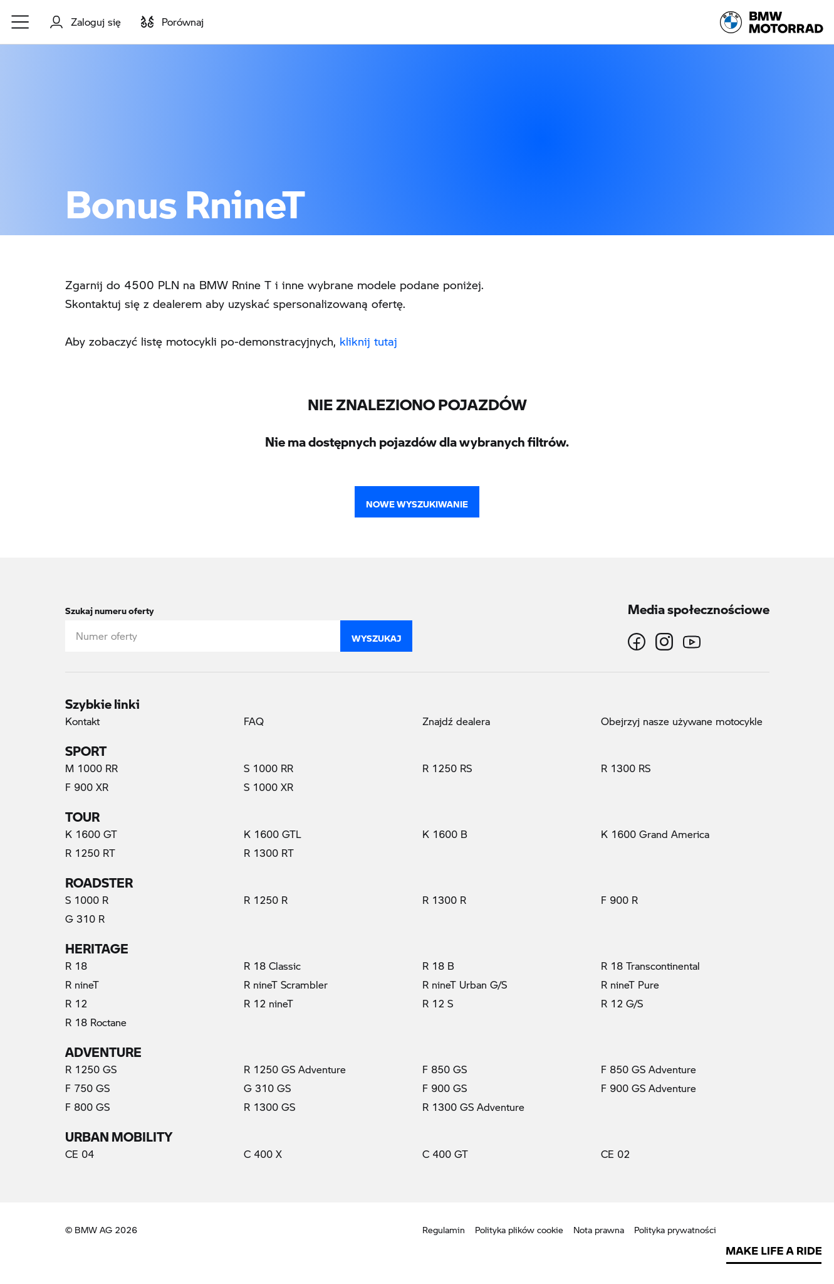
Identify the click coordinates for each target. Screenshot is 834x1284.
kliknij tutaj (368, 341)
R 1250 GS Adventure (295, 1069)
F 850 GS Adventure (648, 1069)
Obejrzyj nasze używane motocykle (682, 721)
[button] (20, 22)
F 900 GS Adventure (648, 1088)
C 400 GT (445, 1154)
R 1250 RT (90, 853)
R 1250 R (266, 900)
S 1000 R (86, 900)
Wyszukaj (376, 635)
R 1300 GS (269, 1107)
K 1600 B (444, 834)
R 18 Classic (272, 965)
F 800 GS (87, 1107)
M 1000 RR (91, 768)
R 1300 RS (625, 768)
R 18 (76, 965)
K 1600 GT (91, 834)
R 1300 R (444, 900)
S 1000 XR (268, 787)
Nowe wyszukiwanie (417, 501)
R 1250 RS (447, 768)
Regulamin (443, 1229)
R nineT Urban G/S (464, 984)
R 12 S (437, 1003)
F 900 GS (444, 1088)
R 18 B (438, 965)
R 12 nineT (268, 1003)
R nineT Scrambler (286, 984)
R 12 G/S (622, 1003)
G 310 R (85, 918)
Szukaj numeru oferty (109, 608)
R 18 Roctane (96, 1022)
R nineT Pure (630, 984)
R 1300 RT (269, 853)
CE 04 (79, 1154)
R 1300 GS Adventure (473, 1107)
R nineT (82, 984)
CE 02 (615, 1154)
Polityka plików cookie (519, 1229)
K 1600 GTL (272, 834)
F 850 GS (444, 1069)
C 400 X (263, 1154)
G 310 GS (267, 1088)
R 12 (76, 1003)
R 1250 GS (91, 1069)
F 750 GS (87, 1088)
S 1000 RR (268, 768)
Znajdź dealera (456, 721)
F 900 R (619, 900)
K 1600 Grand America (655, 834)
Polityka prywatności (675, 1229)
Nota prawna (598, 1229)
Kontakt (82, 721)
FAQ (254, 721)
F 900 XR (86, 787)
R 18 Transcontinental (650, 965)
